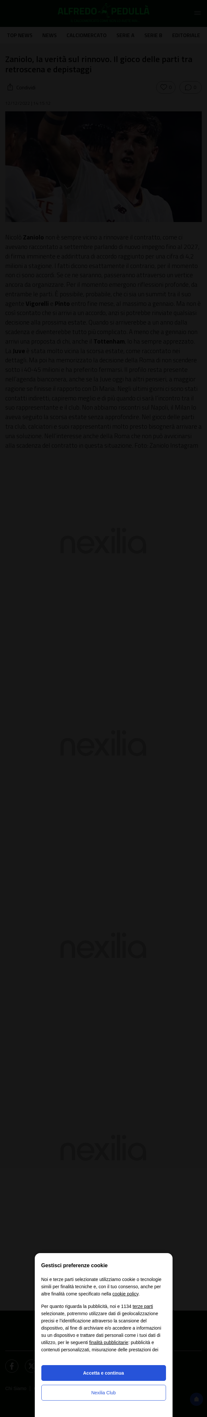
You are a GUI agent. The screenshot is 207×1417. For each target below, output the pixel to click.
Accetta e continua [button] (103, 1373)
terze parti (143, 1306)
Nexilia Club (103, 1392)
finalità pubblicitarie (108, 1342)
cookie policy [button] (125, 1293)
